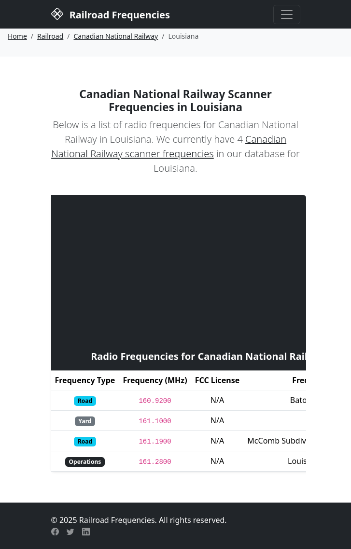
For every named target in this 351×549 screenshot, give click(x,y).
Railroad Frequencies (110, 13)
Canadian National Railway (116, 36)
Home (17, 36)
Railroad (50, 36)
